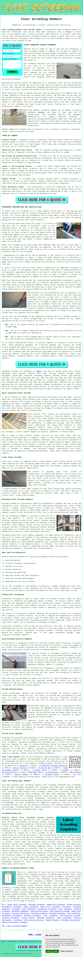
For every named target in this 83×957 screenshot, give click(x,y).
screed (55, 85)
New (18, 941)
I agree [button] (48, 951)
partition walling (9, 772)
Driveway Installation (70, 920)
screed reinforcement (61, 879)
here (12, 807)
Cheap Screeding (31, 907)
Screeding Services (32, 941)
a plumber (64, 770)
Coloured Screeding (10, 918)
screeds (22, 520)
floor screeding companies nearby (37, 846)
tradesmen (6, 777)
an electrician (51, 772)
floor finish (53, 588)
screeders (23, 129)
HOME (51, 14)
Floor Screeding (73, 913)
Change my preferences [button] (67, 951)
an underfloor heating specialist (53, 766)
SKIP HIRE (33, 772)
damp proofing (75, 772)
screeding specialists (11, 798)
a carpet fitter (39, 770)
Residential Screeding (11, 907)
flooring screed (74, 144)
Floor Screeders (65, 909)
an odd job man (44, 768)
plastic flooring (20, 768)
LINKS (57, 14)
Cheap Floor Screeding (17, 904)
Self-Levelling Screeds (60, 911)
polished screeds (57, 542)
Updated (23, 941)
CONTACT (68, 14)
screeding (38, 384)
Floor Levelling (28, 909)
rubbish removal (21, 774)
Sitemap (3, 941)
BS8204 (41, 112)
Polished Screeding (36, 904)
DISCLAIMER (76, 14)
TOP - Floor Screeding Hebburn (15, 926)
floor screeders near (45, 820)
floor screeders (74, 380)
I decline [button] (55, 951)
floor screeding (63, 29)
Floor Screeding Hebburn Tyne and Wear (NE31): (22, 29)
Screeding (67, 907)
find (8, 785)
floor (26, 874)
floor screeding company (34, 51)
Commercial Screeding (56, 904)
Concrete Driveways (10, 922)
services (42, 386)
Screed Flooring (73, 904)
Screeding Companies (20, 911)
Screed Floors (28, 918)
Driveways (24, 922)
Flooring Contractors (39, 911)
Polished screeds (9, 503)
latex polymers (74, 173)
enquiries (23, 777)
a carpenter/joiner (50, 774)
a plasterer (23, 766)
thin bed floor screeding (63, 890)
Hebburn (39, 371)
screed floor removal (69, 738)
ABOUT (62, 14)
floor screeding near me (45, 857)
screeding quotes (23, 807)
